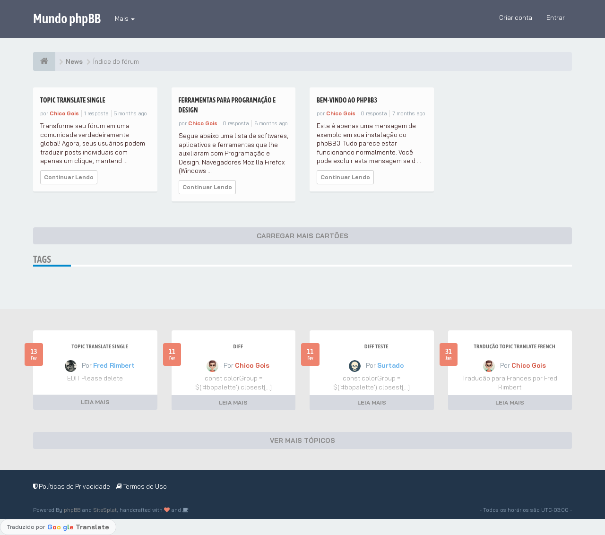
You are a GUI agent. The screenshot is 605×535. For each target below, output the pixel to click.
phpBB (72, 510)
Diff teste (376, 346)
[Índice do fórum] (44, 61)
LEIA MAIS (95, 402)
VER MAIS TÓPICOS (302, 440)
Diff (238, 346)
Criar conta (515, 17)
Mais (125, 18)
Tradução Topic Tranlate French (514, 346)
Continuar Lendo (69, 177)
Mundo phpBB (67, 18)
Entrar (555, 17)
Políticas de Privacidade (71, 486)
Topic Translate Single (72, 100)
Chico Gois (64, 113)
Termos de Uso (141, 486)
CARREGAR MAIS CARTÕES (302, 236)
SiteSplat (105, 510)
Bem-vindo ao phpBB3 (347, 100)
